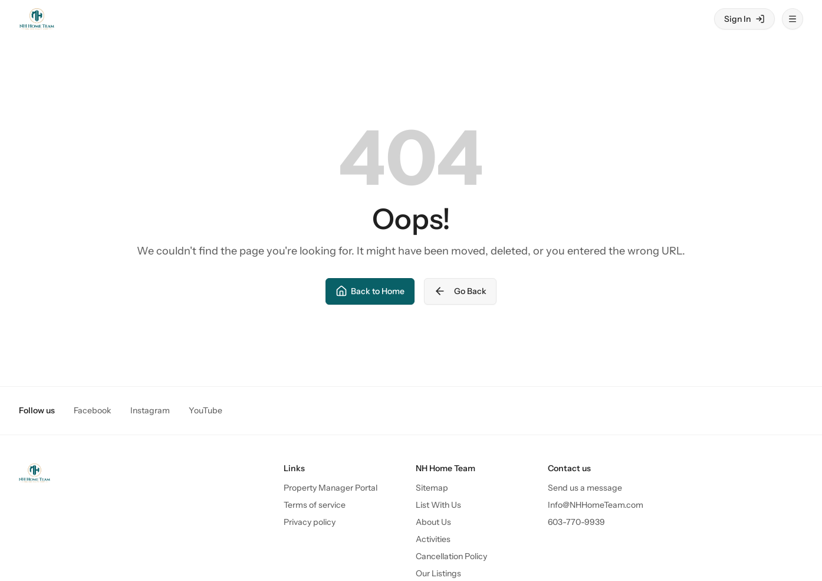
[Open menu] (792, 19)
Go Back (460, 291)
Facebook (92, 411)
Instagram (150, 411)
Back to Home (370, 291)
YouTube (205, 411)
